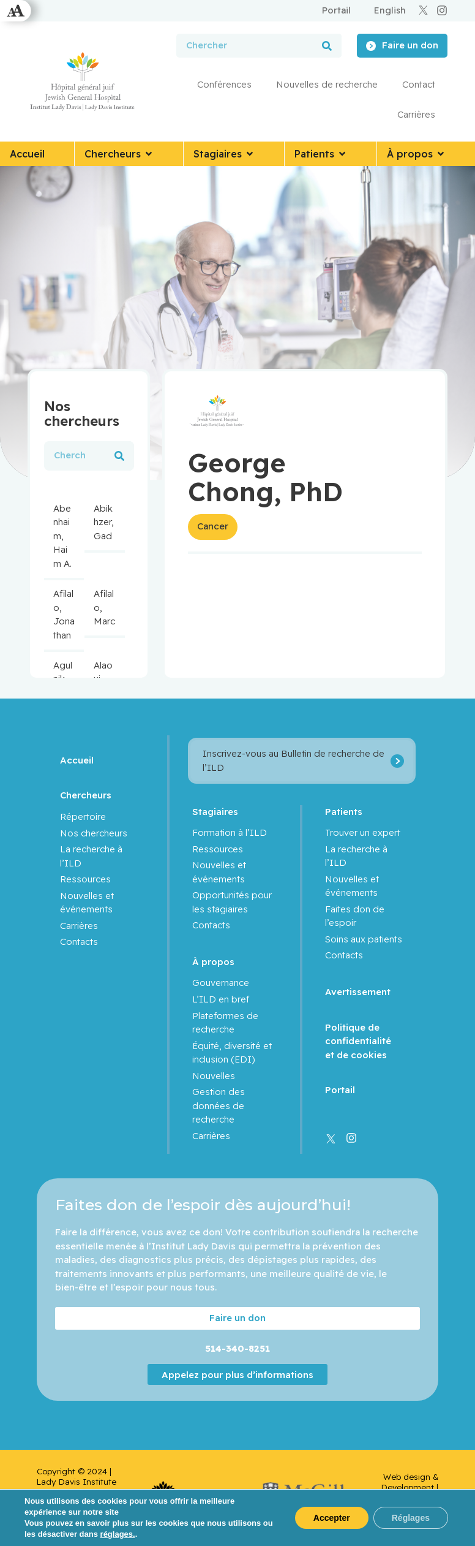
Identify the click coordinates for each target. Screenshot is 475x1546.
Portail (340, 1090)
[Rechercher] (327, 46)
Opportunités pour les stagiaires (232, 902)
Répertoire (83, 816)
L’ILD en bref (220, 999)
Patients (343, 811)
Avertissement (358, 992)
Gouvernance (220, 982)
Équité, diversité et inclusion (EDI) (232, 1053)
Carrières (416, 114)
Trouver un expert (362, 832)
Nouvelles (213, 1076)
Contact (418, 84)
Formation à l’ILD (229, 832)
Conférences (224, 84)
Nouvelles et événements (87, 902)
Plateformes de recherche (225, 1023)
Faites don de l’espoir (354, 916)
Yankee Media (421, 1502)
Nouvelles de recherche (327, 84)
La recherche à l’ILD (91, 856)
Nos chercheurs (93, 833)
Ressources (85, 879)
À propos (213, 962)
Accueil (77, 760)
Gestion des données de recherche (218, 1105)
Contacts (79, 941)
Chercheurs (85, 795)
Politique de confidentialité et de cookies (358, 1041)
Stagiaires (215, 811)
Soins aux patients (363, 939)
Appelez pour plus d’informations (237, 1375)
